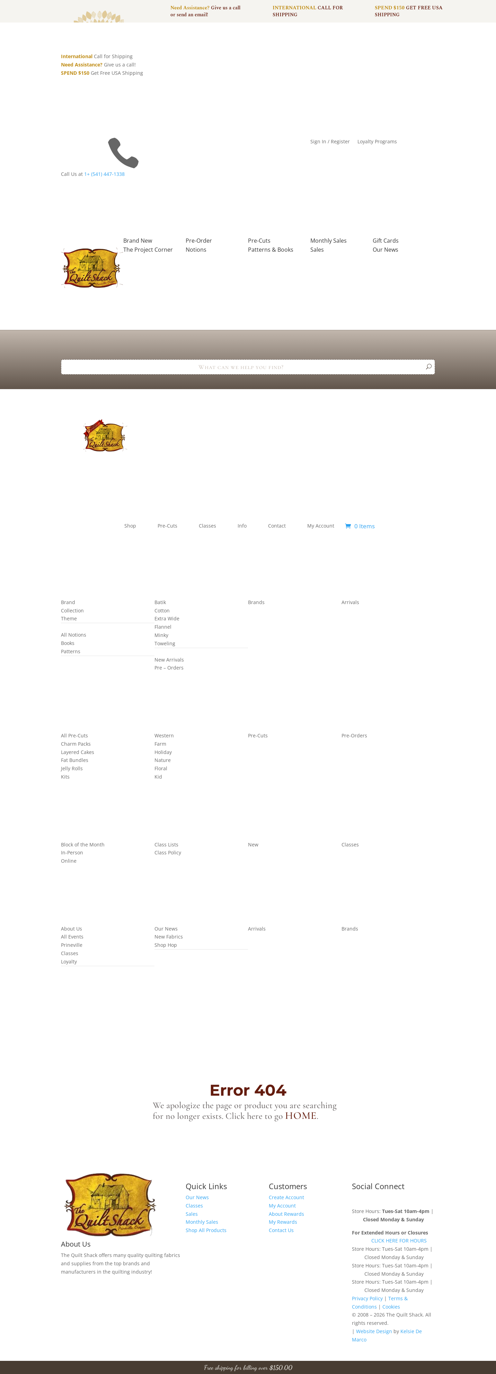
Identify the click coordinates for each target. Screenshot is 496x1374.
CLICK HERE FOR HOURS (399, 1240)
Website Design (374, 1331)
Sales (192, 1214)
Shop (130, 525)
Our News (197, 1197)
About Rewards (286, 1214)
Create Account (286, 1197)
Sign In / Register (330, 142)
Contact (277, 525)
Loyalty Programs (377, 142)
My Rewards (283, 1222)
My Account (320, 525)
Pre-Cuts (167, 525)
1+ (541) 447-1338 (104, 174)
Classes (207, 525)
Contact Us (281, 1230)
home (301, 1115)
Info (242, 525)
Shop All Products (206, 1230)
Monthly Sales (202, 1222)
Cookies (391, 1306)
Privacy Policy (367, 1298)
